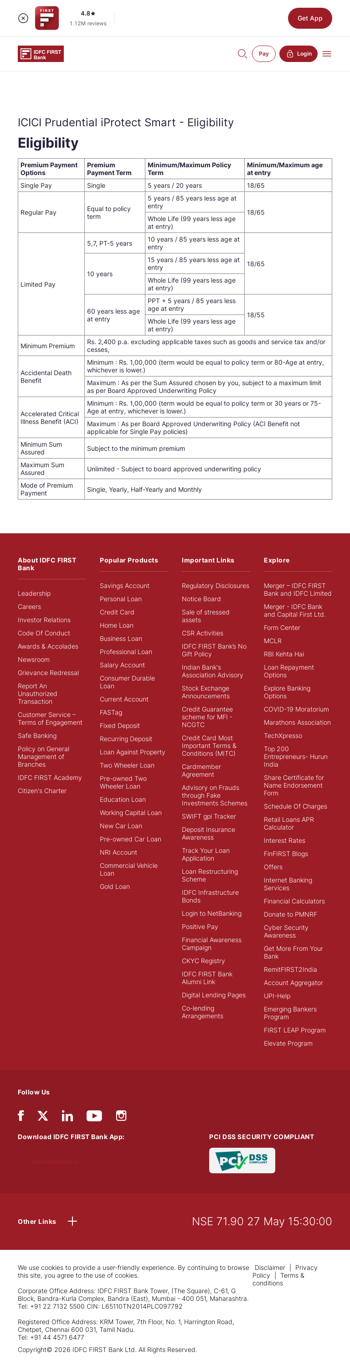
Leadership (34, 593)
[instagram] (121, 1118)
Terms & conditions (278, 1279)
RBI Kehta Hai (284, 654)
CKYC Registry (203, 961)
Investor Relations (44, 620)
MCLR (273, 641)
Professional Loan (126, 651)
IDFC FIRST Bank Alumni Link (207, 977)
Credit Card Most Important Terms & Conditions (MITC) (209, 745)
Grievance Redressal (48, 672)
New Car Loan (121, 826)
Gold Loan (115, 886)
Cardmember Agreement (201, 770)
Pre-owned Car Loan (130, 839)
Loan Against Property (132, 752)
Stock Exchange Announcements (206, 692)
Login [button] (298, 53)
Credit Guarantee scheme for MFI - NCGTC (207, 716)
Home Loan (117, 625)
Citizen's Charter (42, 790)
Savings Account (124, 585)
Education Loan (123, 799)
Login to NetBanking (212, 913)
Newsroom (34, 659)
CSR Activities (202, 633)
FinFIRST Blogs (286, 853)
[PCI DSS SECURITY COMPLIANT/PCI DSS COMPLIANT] (242, 1160)
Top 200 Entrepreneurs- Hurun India (296, 756)
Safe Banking (37, 735)
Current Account (124, 699)
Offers (273, 867)
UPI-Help (277, 996)
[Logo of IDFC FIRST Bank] (41, 53)
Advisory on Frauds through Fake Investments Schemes (214, 795)
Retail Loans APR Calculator (289, 823)
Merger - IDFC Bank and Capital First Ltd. (295, 610)
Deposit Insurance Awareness (208, 833)
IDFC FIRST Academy (50, 777)
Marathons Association (297, 722)
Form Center (282, 627)
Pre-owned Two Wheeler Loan (123, 782)
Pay (264, 53)
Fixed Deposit (120, 725)
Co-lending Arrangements (202, 1012)
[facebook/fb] (21, 1118)
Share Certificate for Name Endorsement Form (294, 785)
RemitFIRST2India (290, 969)
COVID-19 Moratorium (296, 709)
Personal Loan (121, 599)
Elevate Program (288, 1043)
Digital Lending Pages (214, 995)
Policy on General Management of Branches (43, 756)
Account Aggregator (293, 982)
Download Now (55, 1162)
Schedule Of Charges (295, 806)
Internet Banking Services (288, 884)
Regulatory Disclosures (215, 585)
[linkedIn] (67, 1118)
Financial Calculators (294, 901)
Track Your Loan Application (206, 854)
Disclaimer (271, 1267)
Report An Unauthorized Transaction (37, 693)
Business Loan (121, 638)
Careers (29, 606)
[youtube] (94, 1118)
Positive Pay (200, 926)
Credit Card (117, 612)
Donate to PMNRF (290, 914)
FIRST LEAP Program (295, 1030)
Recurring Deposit (126, 739)
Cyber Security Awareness (286, 931)
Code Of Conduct (44, 633)
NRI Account (118, 852)
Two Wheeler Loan (127, 765)
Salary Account (122, 665)
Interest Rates (284, 840)
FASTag (111, 712)
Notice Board (201, 599)
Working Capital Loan (131, 812)
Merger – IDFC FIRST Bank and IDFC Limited (298, 589)
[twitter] (42, 1115)
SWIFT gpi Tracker (209, 816)
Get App (310, 18)
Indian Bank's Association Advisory (212, 671)
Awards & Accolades (48, 646)
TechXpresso (283, 735)
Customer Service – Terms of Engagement (50, 718)
